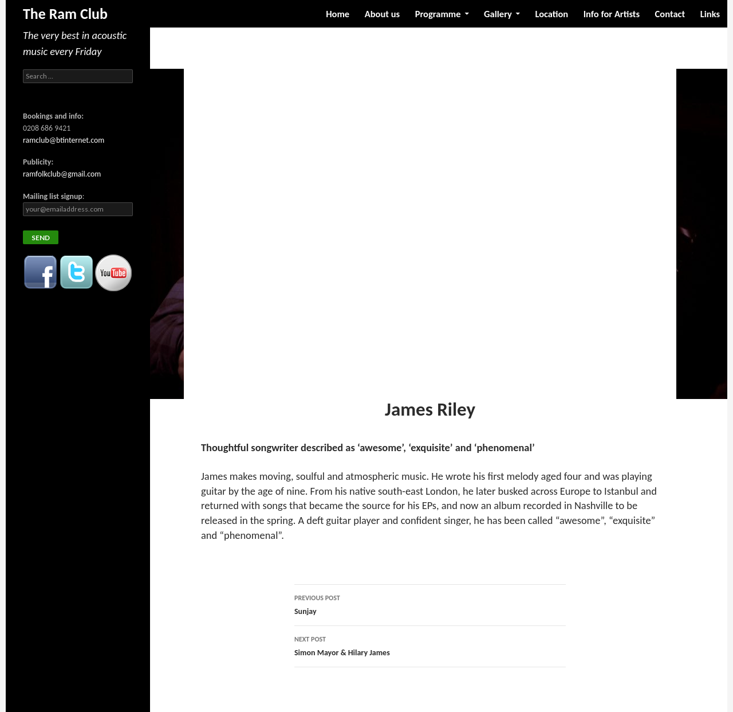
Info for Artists (612, 13)
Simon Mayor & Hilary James (430, 645)
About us (382, 13)
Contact (670, 13)
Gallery (498, 13)
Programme (438, 13)
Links (710, 13)
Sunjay (430, 603)
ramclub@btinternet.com (63, 140)
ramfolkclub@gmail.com (62, 174)
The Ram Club (65, 14)
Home (337, 13)
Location (551, 13)
